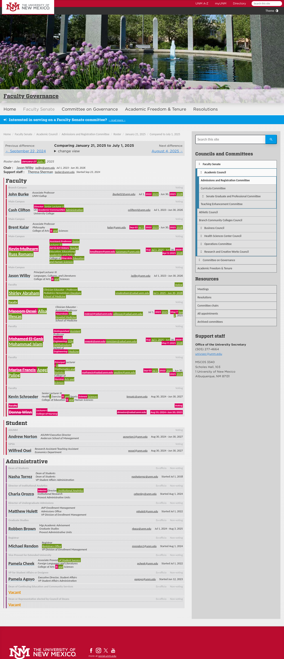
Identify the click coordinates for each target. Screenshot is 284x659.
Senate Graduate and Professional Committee (233, 196)
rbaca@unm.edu (141, 528)
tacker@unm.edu (65, 172)
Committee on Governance (90, 109)
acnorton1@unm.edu (135, 436)
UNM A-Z (201, 3)
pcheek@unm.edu (147, 563)
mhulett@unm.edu (147, 511)
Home (10, 109)
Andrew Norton (22, 436)
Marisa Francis (22, 369)
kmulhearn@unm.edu (102, 251)
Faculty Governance (31, 96)
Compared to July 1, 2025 (165, 134)
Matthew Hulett (23, 511)
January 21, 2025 (135, 134)
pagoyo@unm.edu (145, 579)
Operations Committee (218, 244)
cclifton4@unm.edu (139, 209)
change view (69, 151)
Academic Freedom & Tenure (155, 109)
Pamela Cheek (21, 563)
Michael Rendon (23, 546)
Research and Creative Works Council (226, 252)
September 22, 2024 (28, 151)
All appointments (207, 313)
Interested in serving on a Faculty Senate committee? (58, 120)
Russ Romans (21, 254)
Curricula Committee (213, 188)
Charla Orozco (21, 494)
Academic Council (47, 134)
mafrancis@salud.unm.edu (97, 372)
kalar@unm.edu (116, 227)
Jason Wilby (25, 168)
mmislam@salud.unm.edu (121, 341)
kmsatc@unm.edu (137, 396)
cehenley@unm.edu (145, 493)
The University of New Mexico (23, 1)
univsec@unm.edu (208, 354)
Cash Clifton (19, 210)
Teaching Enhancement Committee (222, 204)
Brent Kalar (18, 227)
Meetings (203, 289)
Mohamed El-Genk (26, 338)
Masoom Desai (23, 311)
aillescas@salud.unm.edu (127, 313)
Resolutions (205, 109)
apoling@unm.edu (124, 372)
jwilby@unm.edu (45, 167)
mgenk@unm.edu (95, 341)
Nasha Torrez (20, 476)
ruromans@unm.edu (128, 251)
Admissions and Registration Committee (85, 134)
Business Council (214, 228)
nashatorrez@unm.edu (145, 476)
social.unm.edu (107, 655)
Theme (270, 11)
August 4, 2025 (165, 151)
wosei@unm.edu (138, 450)
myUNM (220, 3)
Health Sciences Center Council (222, 236)
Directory (239, 3)
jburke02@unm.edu (123, 194)
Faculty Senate (39, 109)
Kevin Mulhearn (23, 248)
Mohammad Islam (25, 344)
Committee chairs (208, 305)
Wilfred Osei (19, 450)
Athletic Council (208, 212)
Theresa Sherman (40, 172)
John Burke (18, 194)
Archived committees (210, 322)
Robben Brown (22, 528)
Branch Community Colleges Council (220, 220)
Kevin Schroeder (23, 396)
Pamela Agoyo (21, 579)
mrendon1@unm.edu (144, 546)
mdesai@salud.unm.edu (98, 313)
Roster (117, 134)
